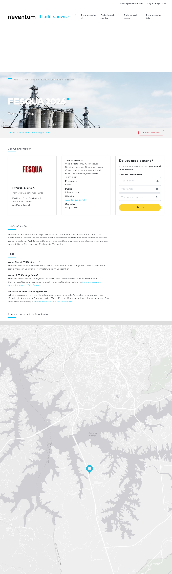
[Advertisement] (86, 46)
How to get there (41, 133)
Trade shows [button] (55, 16)
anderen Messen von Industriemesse (53, 302)
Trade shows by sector (131, 16)
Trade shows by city (88, 16)
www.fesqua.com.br (76, 200)
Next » (140, 207)
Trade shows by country (107, 16)
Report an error (151, 133)
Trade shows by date (153, 16)
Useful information (19, 133)
